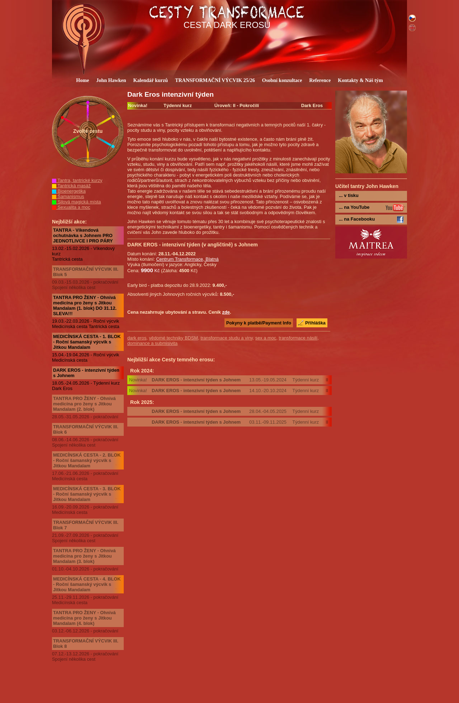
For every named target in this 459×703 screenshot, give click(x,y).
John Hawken (111, 80)
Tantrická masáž (71, 185)
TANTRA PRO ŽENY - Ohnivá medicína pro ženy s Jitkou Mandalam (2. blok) (84, 404)
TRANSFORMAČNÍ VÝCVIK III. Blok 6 (85, 429)
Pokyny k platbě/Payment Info (258, 323)
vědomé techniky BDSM (173, 338)
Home (82, 80)
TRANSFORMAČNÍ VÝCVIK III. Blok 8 (85, 643)
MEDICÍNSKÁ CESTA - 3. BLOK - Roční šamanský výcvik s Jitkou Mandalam (86, 494)
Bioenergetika (69, 191)
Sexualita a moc (71, 207)
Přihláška (315, 323)
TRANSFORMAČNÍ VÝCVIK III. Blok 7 (85, 525)
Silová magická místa (76, 201)
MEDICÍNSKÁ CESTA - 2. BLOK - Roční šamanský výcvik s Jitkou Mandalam (86, 460)
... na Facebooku (357, 219)
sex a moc (265, 338)
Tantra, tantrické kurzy (77, 180)
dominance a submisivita (152, 343)
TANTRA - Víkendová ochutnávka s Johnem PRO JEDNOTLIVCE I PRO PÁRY (83, 235)
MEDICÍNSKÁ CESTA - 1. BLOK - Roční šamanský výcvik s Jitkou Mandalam (86, 342)
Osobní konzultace (282, 80)
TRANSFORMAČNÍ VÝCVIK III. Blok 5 (85, 271)
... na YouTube (354, 207)
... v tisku (349, 195)
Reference (320, 80)
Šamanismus (68, 196)
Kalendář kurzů (150, 80)
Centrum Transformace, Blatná (187, 259)
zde (226, 312)
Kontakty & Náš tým (360, 80)
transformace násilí (298, 338)
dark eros (136, 338)
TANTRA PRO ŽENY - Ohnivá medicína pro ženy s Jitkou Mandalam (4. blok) (84, 618)
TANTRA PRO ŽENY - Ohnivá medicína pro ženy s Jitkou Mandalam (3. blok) (84, 556)
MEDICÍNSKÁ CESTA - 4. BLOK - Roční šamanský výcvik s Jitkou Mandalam (86, 584)
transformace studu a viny (226, 338)
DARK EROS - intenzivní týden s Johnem (86, 372)
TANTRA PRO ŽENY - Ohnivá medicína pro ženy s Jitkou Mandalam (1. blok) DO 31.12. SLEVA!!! (85, 305)
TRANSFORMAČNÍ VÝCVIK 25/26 (215, 80)
